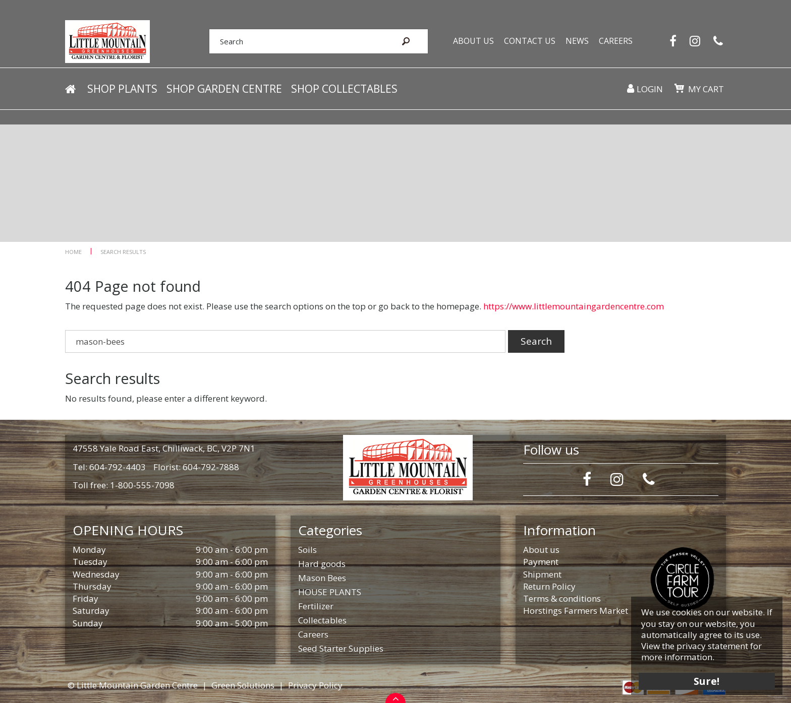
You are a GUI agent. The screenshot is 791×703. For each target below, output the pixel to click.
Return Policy (549, 586)
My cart (705, 90)
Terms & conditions (562, 598)
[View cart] (679, 89)
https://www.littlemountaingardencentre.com (573, 306)
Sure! (705, 679)
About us (541, 549)
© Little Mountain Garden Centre (133, 685)
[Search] (293, 42)
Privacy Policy (315, 685)
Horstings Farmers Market (575, 610)
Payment (540, 561)
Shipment (542, 574)
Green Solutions (242, 685)
